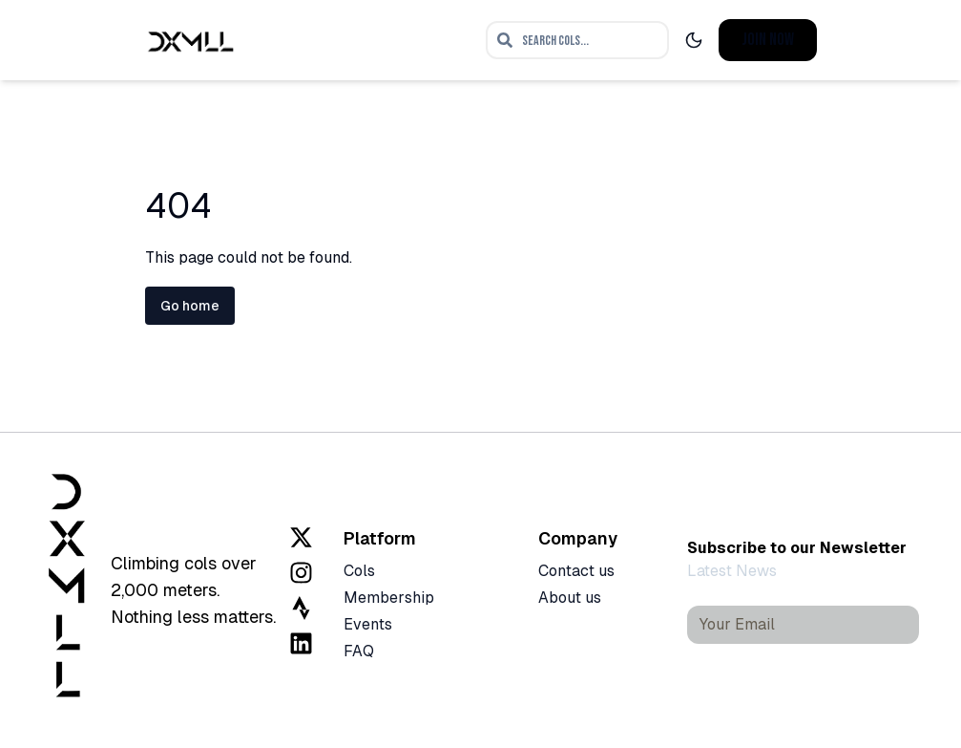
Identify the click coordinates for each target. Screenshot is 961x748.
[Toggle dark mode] (694, 40)
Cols (359, 571)
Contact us (576, 571)
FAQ (359, 651)
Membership (389, 597)
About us (569, 597)
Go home (189, 305)
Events (368, 624)
